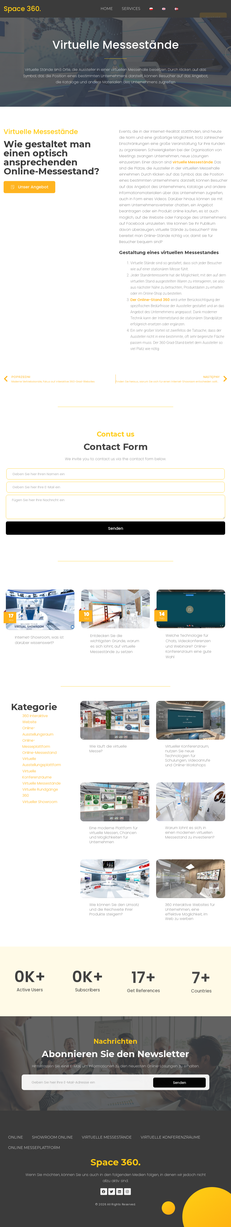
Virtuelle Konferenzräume (170, 1137)
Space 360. (22, 9)
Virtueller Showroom (39, 897)
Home (107, 9)
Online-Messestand (39, 848)
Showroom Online (52, 1137)
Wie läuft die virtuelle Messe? (108, 944)
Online (15, 1137)
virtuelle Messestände (193, 173)
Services (131, 9)
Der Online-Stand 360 (150, 311)
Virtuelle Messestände (115, 45)
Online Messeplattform (34, 1148)
